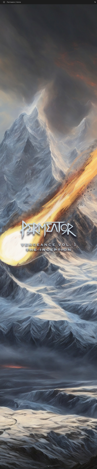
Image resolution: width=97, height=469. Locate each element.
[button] (95, 2)
